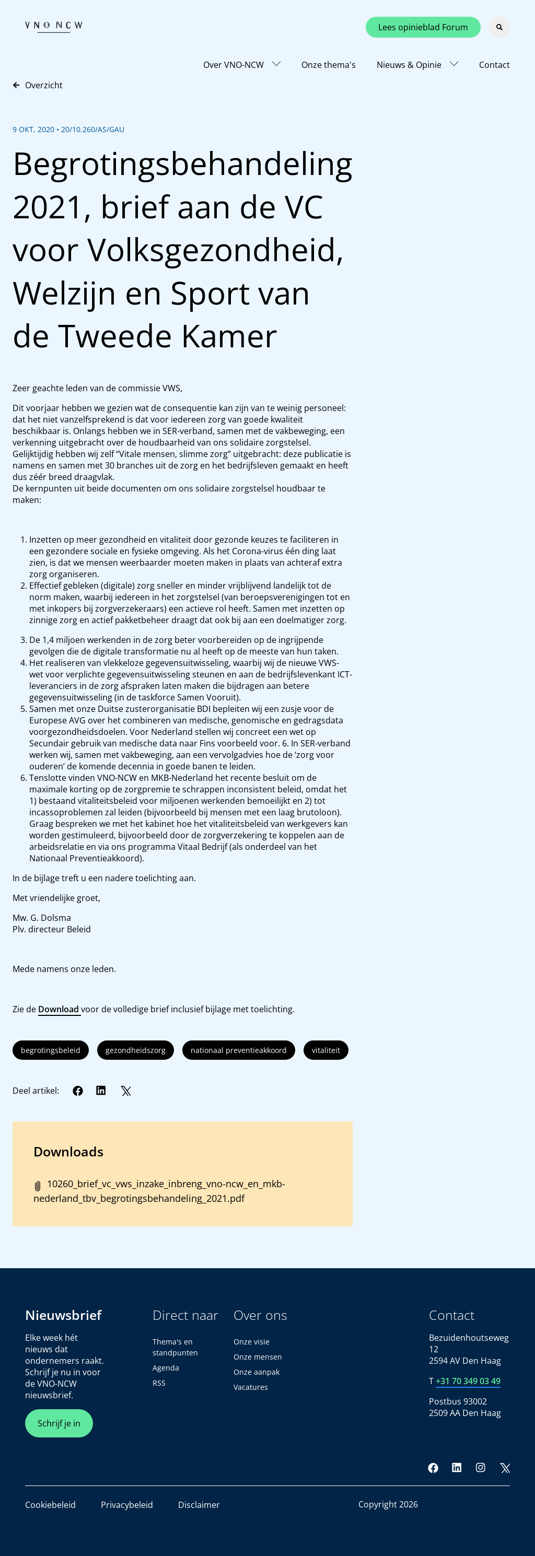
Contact (494, 65)
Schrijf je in (59, 1423)
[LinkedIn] (101, 1090)
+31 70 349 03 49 (468, 1381)
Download (59, 1009)
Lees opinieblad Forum (423, 27)
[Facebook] (78, 1090)
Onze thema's (328, 65)
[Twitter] (125, 1090)
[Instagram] (480, 1468)
